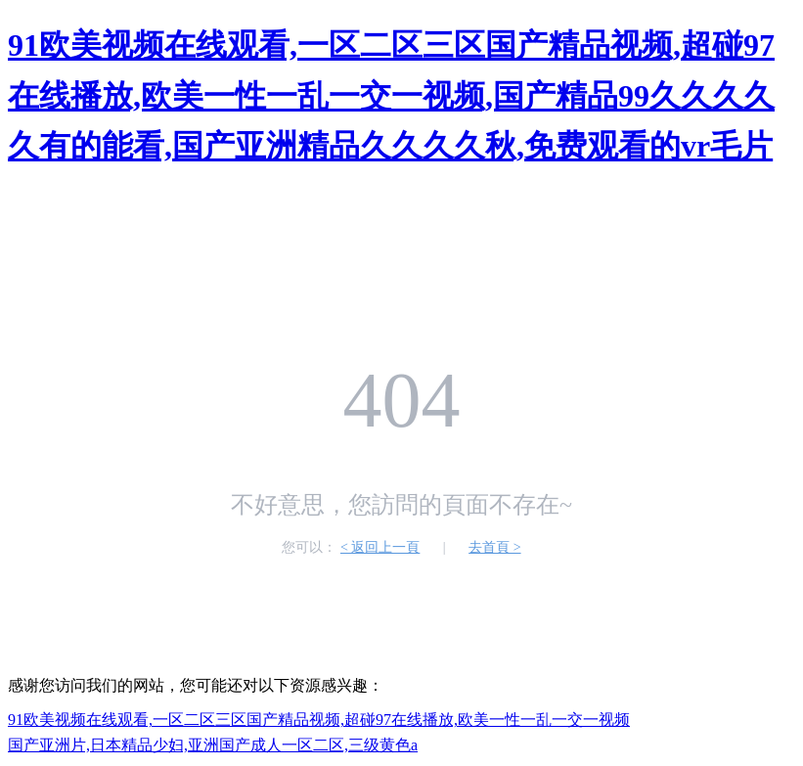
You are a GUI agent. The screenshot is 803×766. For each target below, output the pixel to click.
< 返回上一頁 (380, 547)
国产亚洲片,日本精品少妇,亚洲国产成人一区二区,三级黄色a (213, 745)
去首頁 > (494, 547)
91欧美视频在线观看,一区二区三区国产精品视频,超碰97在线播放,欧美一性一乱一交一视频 (319, 719)
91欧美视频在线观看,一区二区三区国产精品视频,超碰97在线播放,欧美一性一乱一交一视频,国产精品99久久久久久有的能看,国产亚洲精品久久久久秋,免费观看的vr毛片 (391, 94)
